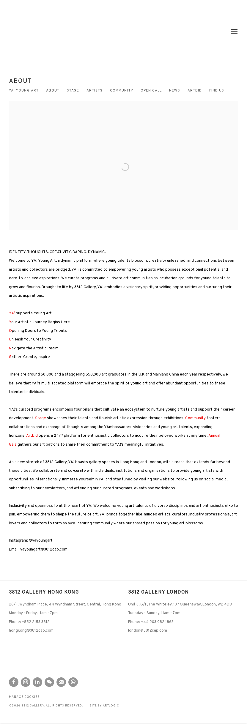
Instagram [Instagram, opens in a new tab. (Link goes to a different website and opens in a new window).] (25, 682)
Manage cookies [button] (24, 697)
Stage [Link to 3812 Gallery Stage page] (73, 91)
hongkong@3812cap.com (31, 630)
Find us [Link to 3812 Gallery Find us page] (216, 91)
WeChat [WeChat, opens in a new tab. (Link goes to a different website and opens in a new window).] (49, 682)
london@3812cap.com (147, 630)
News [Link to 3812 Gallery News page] (174, 91)
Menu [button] (233, 31)
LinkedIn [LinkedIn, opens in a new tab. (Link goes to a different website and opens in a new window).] (37, 682)
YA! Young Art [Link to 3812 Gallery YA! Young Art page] (24, 91)
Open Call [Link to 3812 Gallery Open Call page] (151, 91)
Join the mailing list (61, 682)
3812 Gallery (32, 31)
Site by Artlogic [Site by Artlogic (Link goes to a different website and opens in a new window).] (104, 706)
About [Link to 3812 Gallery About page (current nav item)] (52, 91)
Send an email (73, 682)
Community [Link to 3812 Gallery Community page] (121, 91)
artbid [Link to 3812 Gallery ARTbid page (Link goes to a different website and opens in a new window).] (195, 91)
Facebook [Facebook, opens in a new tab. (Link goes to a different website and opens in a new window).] (13, 682)
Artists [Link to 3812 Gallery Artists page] (94, 91)
